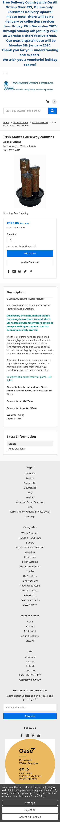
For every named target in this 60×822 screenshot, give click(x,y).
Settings (30, 803)
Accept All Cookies (30, 817)
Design (30, 478)
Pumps (30, 542)
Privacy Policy (37, 795)
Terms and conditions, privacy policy (30, 511)
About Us (30, 473)
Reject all (30, 810)
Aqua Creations (30, 635)
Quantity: (11, 234)
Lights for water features (30, 547)
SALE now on (30, 604)
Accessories (30, 595)
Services (30, 497)
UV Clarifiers (30, 576)
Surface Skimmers (30, 566)
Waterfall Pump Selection (30, 502)
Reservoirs (30, 557)
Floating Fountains (30, 585)
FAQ (30, 492)
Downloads (30, 487)
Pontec (30, 626)
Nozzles (30, 571)
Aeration (30, 552)
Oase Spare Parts (30, 599)
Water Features (30, 533)
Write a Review (28, 146)
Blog (30, 506)
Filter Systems (30, 561)
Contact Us (30, 483)
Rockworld (30, 631)
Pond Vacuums (30, 580)
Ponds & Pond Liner (30, 537)
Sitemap (30, 516)
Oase (30, 621)
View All (30, 640)
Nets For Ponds (30, 590)
